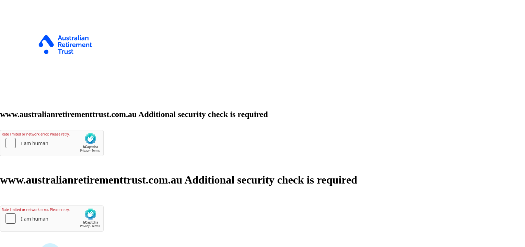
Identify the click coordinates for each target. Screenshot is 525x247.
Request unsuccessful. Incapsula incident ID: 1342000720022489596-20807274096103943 (262, 123)
